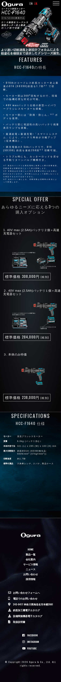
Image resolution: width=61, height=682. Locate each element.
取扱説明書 (19, 622)
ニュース (30, 569)
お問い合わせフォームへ (26, 592)
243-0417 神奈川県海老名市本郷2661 (33, 604)
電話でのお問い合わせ (25, 598)
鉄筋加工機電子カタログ (26, 610)
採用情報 (30, 579)
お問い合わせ (30, 574)
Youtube (32, 648)
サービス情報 (30, 564)
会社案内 (30, 559)
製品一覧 (30, 554)
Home (31, 549)
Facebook (32, 635)
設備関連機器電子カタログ (27, 616)
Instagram (33, 641)
